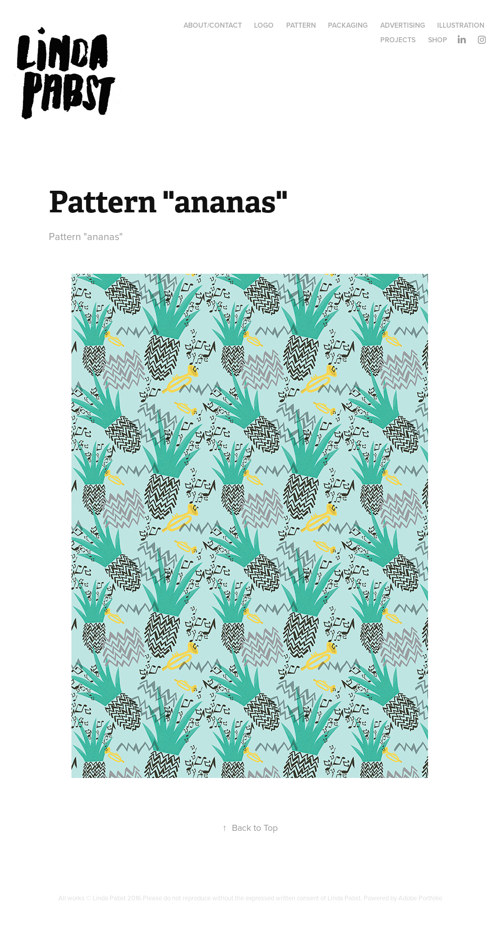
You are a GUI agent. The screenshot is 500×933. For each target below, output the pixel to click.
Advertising (402, 25)
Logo (264, 25)
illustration (460, 25)
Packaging (348, 25)
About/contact (213, 25)
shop (437, 40)
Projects (397, 40)
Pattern (301, 25)
